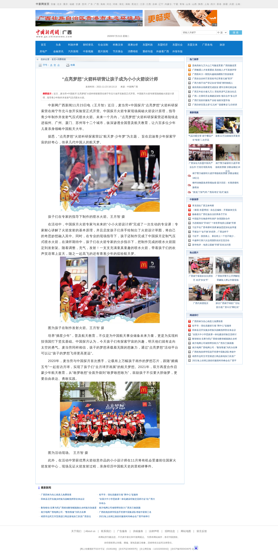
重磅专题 (148, 51)
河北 (109, 4)
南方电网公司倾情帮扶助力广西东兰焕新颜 (119, 507)
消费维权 (133, 51)
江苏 (142, 4)
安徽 (53, 4)
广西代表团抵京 (200, 303)
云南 (237, 4)
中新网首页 (42, 4)
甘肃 (78, 4)
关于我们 (76, 531)
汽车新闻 (73, 51)
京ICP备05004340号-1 (182, 549)
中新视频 (88, 51)
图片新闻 (103, 51)
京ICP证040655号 (128, 549)
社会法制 (103, 44)
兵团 (231, 4)
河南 (115, 4)
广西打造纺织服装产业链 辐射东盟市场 (211, 100)
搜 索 (236, 32)
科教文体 (118, 44)
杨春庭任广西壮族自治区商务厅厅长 (209, 214)
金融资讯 (58, 51)
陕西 (200, 4)
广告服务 (122, 531)
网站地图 (186, 531)
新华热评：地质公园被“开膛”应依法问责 (211, 245)
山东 (188, 4)
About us (90, 531)
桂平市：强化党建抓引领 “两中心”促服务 (118, 494)
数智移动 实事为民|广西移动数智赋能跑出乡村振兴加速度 (68, 507)
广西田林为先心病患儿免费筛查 (56, 494)
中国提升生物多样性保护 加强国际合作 (211, 218)
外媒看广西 (162, 51)
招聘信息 (170, 531)
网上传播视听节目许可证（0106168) (98, 549)
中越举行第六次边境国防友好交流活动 (210, 240)
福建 (72, 4)
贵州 (84, 4)
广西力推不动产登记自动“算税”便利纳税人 (212, 83)
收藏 (72, 65)
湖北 (121, 4)
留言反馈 (202, 531)
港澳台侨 (133, 44)
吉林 (154, 4)
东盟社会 (177, 44)
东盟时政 (148, 44)
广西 (96, 4)
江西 (148, 4)
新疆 (225, 4)
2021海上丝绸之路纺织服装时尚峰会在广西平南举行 (124, 516)
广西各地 (207, 44)
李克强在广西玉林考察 (203, 205)
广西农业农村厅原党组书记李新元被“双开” (212, 78)
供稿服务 (138, 531)
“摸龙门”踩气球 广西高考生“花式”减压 (210, 192)
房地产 (43, 51)
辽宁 (161, 4)
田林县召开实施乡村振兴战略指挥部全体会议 (62, 499)
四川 (213, 4)
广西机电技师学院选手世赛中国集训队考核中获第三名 (125, 512)
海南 (102, 4)
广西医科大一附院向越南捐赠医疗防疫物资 (213, 74)
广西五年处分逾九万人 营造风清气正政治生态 (214, 91)
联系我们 (106, 531)
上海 (206, 4)
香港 (219, 4)
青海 (182, 4)
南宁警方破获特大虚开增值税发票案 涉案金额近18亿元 (227, 167)
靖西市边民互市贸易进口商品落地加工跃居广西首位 (66, 516)
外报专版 (177, 51)
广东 (90, 4)
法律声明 (154, 531)
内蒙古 (168, 4)
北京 (59, 4)
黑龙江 (135, 4)
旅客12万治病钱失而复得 (227, 136)
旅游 (222, 44)
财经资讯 (88, 44)
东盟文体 (192, 44)
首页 (43, 44)
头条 (58, 44)
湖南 (127, 4)
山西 (194, 4)
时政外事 (73, 44)
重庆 (65, 4)
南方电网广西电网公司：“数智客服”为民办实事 (63, 512)
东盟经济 (163, 44)
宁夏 (176, 4)
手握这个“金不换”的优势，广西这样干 (210, 231)
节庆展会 (118, 51)
